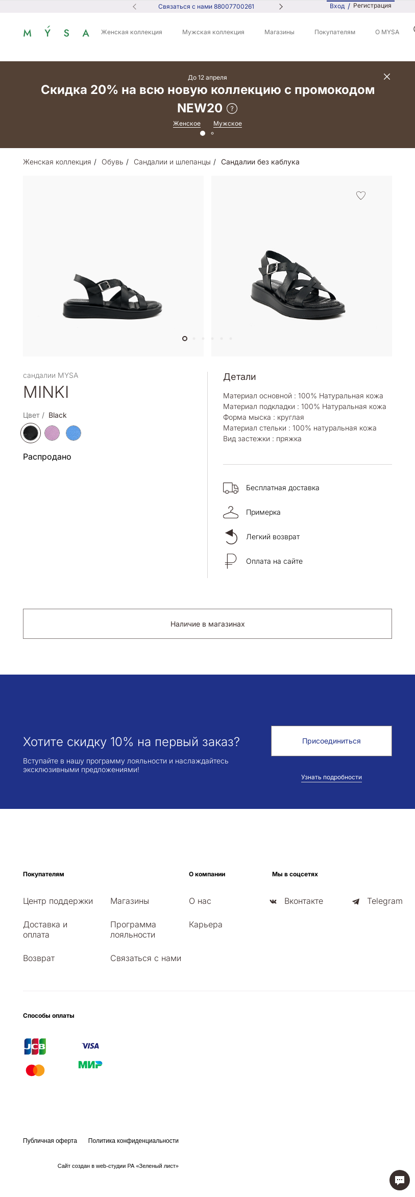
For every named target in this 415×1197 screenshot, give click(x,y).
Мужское (227, 123)
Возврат (39, 958)
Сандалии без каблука (260, 161)
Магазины (279, 32)
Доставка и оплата (45, 929)
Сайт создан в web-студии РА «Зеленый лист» (118, 1166)
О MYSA (387, 32)
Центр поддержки (58, 901)
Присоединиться (331, 740)
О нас (200, 901)
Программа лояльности (133, 929)
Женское (187, 123)
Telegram (385, 901)
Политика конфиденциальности (133, 1141)
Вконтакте (303, 901)
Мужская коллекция (213, 32)
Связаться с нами (145, 958)
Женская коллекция (131, 32)
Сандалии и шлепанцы (172, 161)
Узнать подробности (331, 777)
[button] (184, 338)
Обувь (113, 161)
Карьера (206, 924)
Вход (337, 6)
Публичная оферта (50, 1141)
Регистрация (372, 5)
